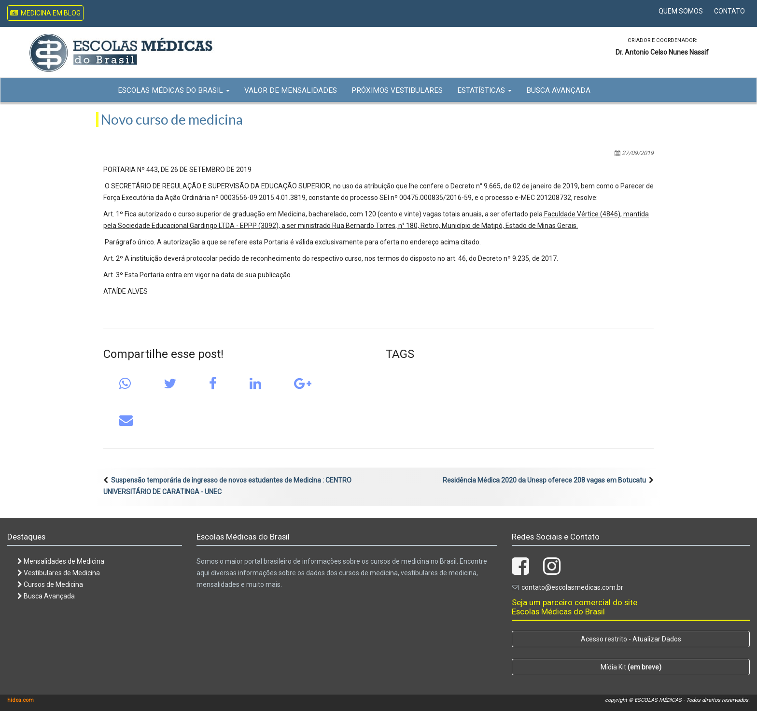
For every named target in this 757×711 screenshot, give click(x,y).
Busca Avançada (558, 90)
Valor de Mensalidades (290, 90)
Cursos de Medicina (50, 584)
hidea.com (20, 700)
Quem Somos (681, 11)
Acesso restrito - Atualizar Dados (631, 639)
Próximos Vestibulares (397, 90)
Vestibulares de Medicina (58, 573)
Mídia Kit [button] (631, 667)
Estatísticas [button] (484, 90)
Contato (729, 11)
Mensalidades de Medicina (60, 561)
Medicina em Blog (45, 13)
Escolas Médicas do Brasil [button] (174, 90)
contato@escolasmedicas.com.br (572, 587)
